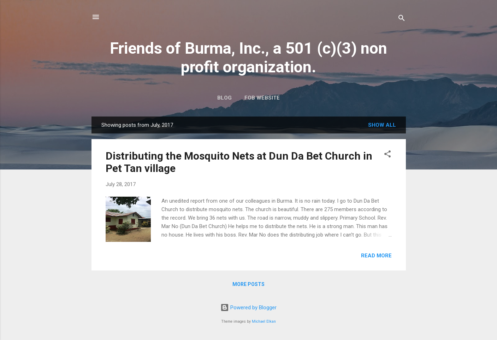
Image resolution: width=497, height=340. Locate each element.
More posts (248, 284)
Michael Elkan (264, 321)
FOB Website (262, 98)
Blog (224, 98)
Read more (376, 255)
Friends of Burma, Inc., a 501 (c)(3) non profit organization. (248, 57)
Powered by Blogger (248, 307)
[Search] (401, 19)
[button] (387, 155)
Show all (382, 125)
